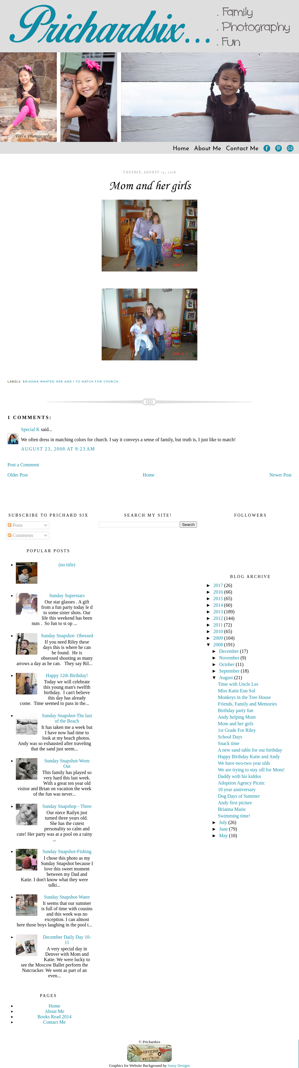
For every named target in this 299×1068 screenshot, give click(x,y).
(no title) (67, 564)
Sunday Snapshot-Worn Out (66, 763)
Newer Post (280, 474)
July (223, 822)
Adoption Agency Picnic (241, 782)
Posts (15, 525)
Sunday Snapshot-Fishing (66, 851)
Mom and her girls (149, 186)
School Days (230, 736)
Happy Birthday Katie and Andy (249, 756)
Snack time (228, 743)
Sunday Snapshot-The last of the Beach (67, 718)
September (230, 670)
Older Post (17, 474)
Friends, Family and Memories (247, 703)
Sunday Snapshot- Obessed (67, 635)
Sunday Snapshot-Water (67, 896)
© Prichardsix (149, 1042)
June (224, 829)
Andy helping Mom (237, 717)
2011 (218, 624)
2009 (218, 638)
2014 (218, 605)
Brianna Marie (232, 809)
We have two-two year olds (244, 763)
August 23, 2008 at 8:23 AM (58, 448)
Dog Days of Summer (239, 796)
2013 (218, 611)
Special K (30, 429)
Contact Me (242, 149)
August (226, 677)
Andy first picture (235, 802)
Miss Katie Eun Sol (236, 690)
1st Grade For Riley (237, 730)
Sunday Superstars (67, 595)
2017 (218, 585)
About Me (207, 149)
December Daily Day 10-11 (67, 939)
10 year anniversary (237, 789)
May (224, 835)
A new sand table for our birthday (250, 750)
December (229, 651)
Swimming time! (234, 815)
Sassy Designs (179, 1065)
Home (181, 149)
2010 (218, 631)
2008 (218, 644)
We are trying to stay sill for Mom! (251, 769)
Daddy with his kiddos (239, 776)
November (230, 657)
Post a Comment (23, 464)
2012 (218, 618)
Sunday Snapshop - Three (67, 806)
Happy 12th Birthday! (67, 675)
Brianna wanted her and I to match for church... (72, 381)
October (227, 664)
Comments (20, 535)
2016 (218, 591)
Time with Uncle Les (238, 684)
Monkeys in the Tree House (244, 697)
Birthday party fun (235, 710)
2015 (218, 598)
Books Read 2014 (54, 1016)
